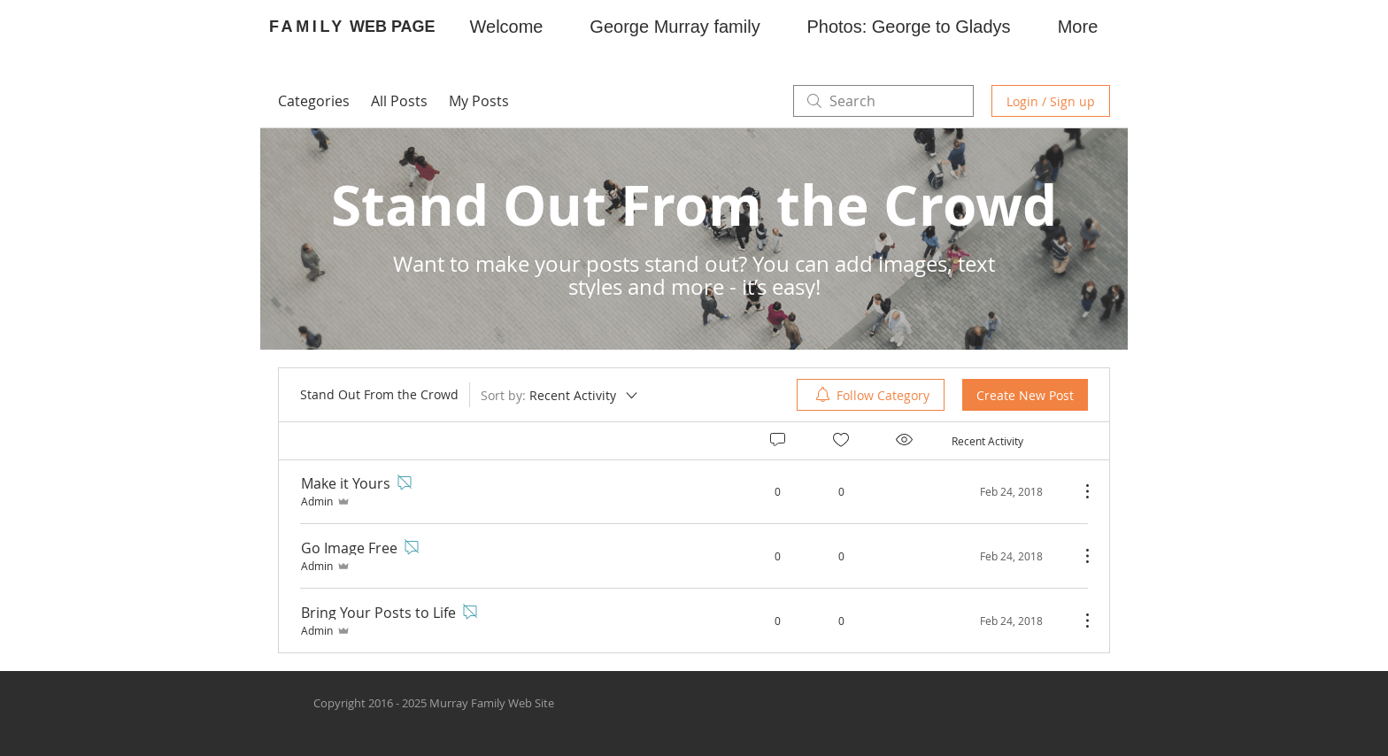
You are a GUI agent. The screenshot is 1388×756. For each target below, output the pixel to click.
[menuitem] (871, 395)
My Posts (479, 101)
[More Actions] (1078, 491)
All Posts (399, 101)
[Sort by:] (560, 394)
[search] (883, 101)
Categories (314, 101)
